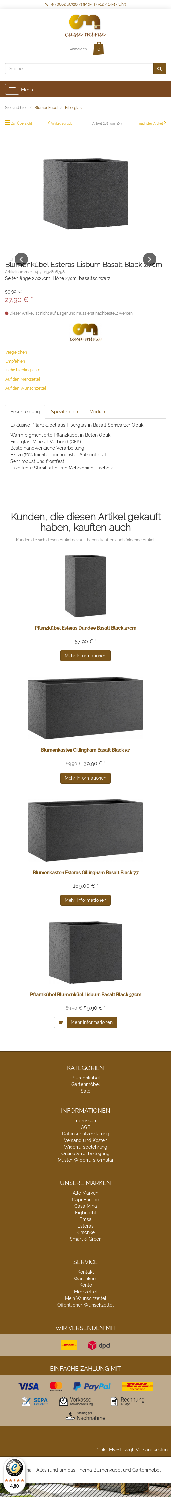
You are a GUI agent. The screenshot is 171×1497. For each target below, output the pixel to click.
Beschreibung (25, 425)
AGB (85, 1141)
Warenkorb (86, 1292)
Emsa (85, 1233)
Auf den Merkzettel (22, 393)
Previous (21, 266)
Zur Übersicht (21, 123)
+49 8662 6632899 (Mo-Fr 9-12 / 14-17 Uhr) (85, 4)
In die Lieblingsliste (22, 384)
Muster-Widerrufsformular (86, 1174)
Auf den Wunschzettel (25, 402)
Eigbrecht (85, 1226)
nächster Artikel (151, 123)
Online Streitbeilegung (85, 1167)
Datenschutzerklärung (85, 1147)
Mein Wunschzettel (85, 1312)
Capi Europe (85, 1213)
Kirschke (85, 1246)
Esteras (85, 1239)
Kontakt (85, 1285)
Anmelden (78, 49)
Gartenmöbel (85, 1098)
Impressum (85, 1134)
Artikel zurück (61, 123)
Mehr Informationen (85, 669)
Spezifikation (64, 425)
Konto (85, 1299)
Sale (85, 1104)
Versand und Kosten (85, 1154)
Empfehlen (15, 375)
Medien (97, 425)
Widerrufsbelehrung (85, 1160)
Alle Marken (85, 1206)
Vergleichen (16, 366)
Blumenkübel (85, 1091)
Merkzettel (85, 1305)
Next (149, 266)
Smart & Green (85, 1253)
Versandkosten (152, 1463)
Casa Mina (85, 1220)
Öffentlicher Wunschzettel (85, 1318)
